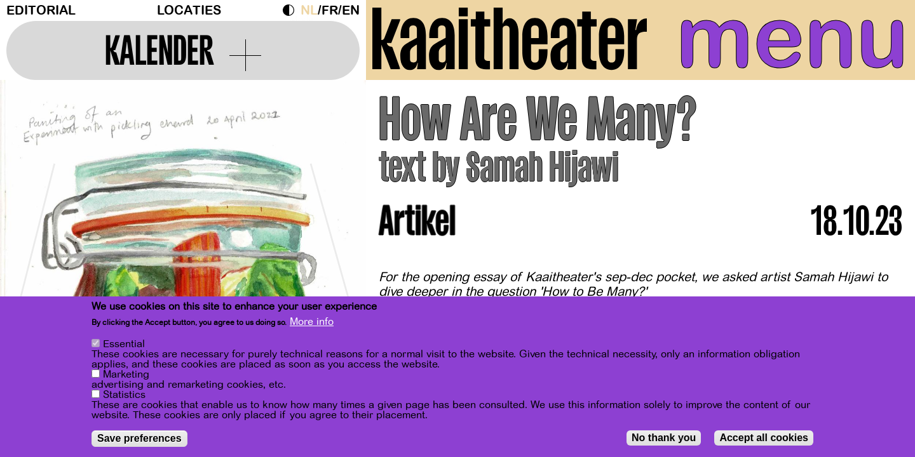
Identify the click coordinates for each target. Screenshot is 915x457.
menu (792, 38)
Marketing (126, 374)
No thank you (664, 437)
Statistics (124, 394)
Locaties (189, 10)
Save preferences (139, 438)
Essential (124, 344)
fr (330, 10)
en (351, 10)
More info (312, 322)
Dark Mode (291, 10)
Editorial (41, 10)
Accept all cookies (763, 437)
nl (309, 10)
